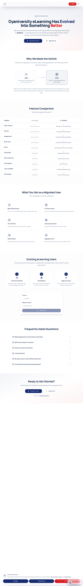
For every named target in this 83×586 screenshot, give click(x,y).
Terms (60, 577)
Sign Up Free (51, 41)
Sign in (72, 4)
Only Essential (41, 581)
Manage (16, 581)
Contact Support (44, 396)
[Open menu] (78, 3)
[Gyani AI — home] (4, 4)
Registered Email (26, 302)
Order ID (24, 295)
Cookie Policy (67, 577)
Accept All (67, 581)
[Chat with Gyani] (75, 582)
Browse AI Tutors (33, 41)
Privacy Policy (54, 577)
